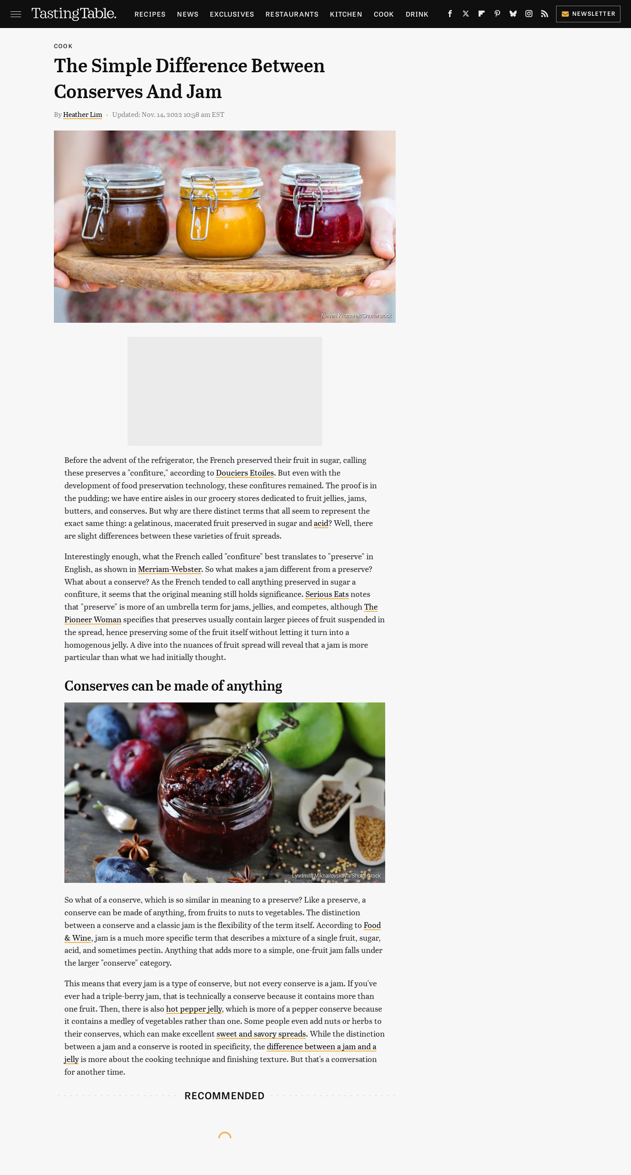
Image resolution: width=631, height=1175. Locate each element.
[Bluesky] (513, 15)
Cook (384, 14)
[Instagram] (529, 15)
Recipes (150, 14)
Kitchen (346, 14)
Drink (417, 14)
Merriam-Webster (169, 568)
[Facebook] (450, 15)
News (188, 14)
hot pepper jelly (194, 1008)
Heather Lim (82, 114)
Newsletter (588, 13)
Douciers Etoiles (245, 472)
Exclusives (232, 14)
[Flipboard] (481, 15)
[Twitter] (465, 15)
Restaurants (292, 14)
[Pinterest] (497, 15)
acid (321, 522)
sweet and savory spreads (261, 1033)
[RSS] (544, 15)
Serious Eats (327, 593)
